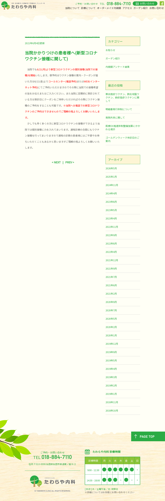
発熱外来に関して (115, 117)
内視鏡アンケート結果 (118, 66)
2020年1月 (111, 335)
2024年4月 (111, 193)
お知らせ (110, 50)
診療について (88, 8)
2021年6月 (111, 285)
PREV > (69, 162)
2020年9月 (111, 302)
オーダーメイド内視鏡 (109, 8)
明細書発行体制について (119, 109)
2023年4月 (111, 218)
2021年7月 (111, 277)
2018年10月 (112, 410)
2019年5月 (111, 360)
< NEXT (56, 162)
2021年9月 (111, 268)
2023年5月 (111, 210)
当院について (72, 8)
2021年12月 (112, 260)
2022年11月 (112, 226)
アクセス (127, 8)
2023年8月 (111, 201)
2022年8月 (111, 243)
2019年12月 (112, 343)
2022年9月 (111, 235)
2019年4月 (111, 368)
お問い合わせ (156, 8)
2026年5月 (111, 168)
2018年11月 (112, 402)
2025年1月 (111, 176)
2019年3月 (111, 377)
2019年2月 (111, 385)
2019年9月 (111, 352)
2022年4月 (111, 251)
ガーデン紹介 (140, 8)
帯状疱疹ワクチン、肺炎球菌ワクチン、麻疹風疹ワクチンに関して (122, 97)
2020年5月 (111, 318)
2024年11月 (112, 185)
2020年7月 (111, 310)
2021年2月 (111, 293)
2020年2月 (111, 327)
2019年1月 (111, 393)
